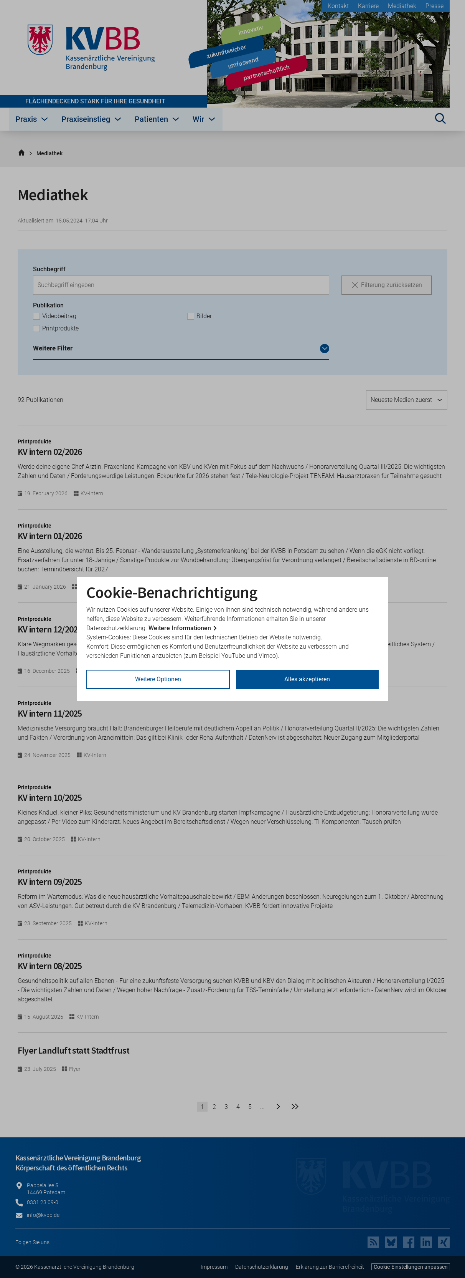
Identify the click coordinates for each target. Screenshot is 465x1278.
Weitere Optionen (158, 679)
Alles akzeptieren (307, 679)
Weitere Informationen (179, 628)
